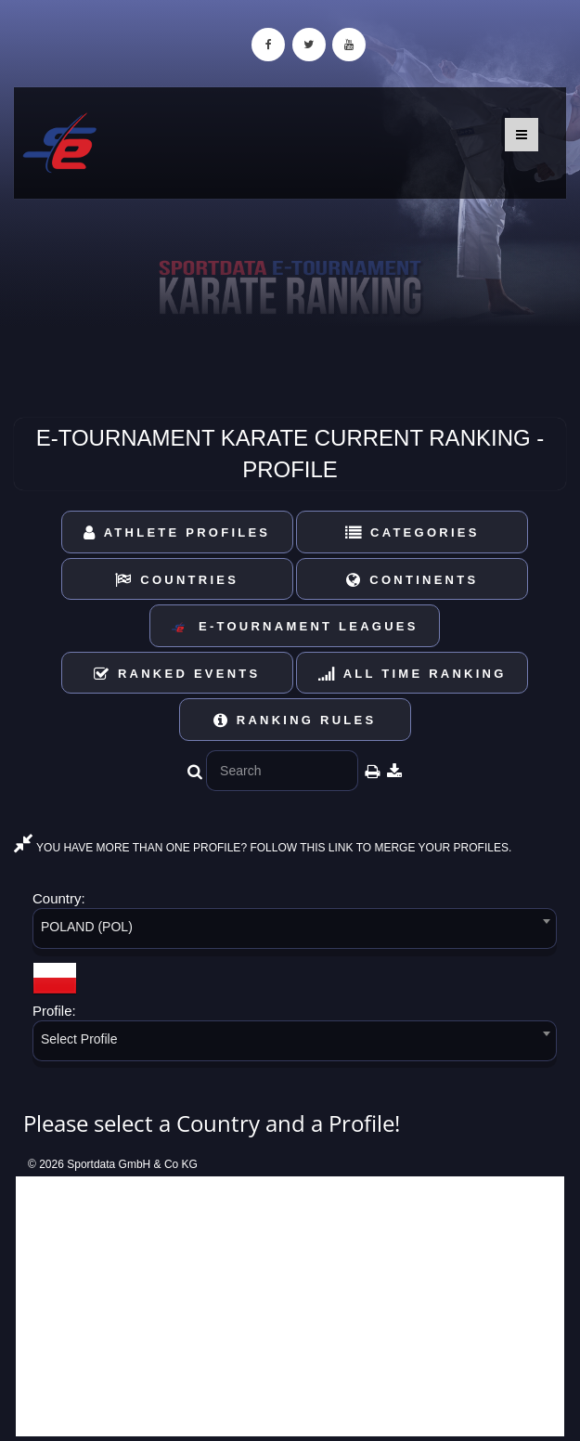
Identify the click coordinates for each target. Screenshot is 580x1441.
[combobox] (294, 931)
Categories (412, 532)
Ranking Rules (295, 720)
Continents (412, 580)
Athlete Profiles (177, 532)
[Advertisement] (290, 1306)
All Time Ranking (412, 674)
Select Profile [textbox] (79, 1039)
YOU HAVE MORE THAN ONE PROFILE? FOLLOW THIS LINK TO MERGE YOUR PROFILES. (262, 847)
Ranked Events (177, 674)
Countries (176, 580)
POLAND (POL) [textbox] (87, 926)
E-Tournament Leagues (294, 627)
